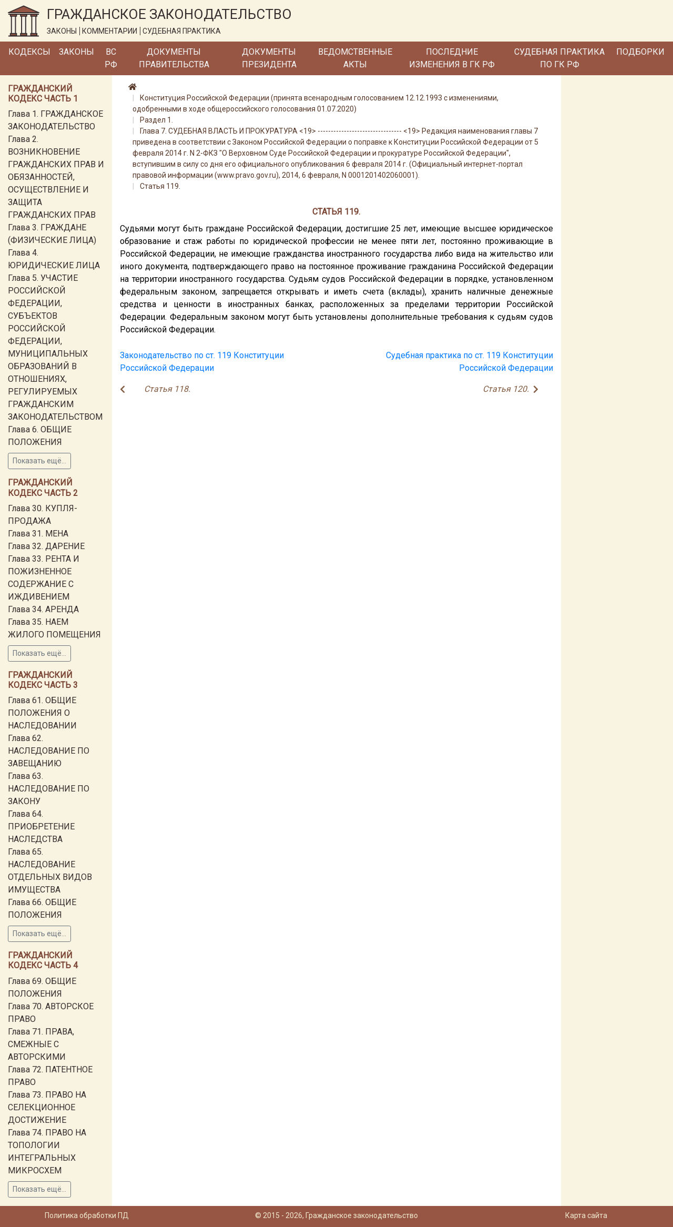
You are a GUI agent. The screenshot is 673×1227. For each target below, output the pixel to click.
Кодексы (29, 52)
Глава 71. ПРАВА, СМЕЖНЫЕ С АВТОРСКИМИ (41, 1044)
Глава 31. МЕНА (38, 534)
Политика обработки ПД (87, 1215)
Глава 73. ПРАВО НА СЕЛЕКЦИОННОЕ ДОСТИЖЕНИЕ (47, 1107)
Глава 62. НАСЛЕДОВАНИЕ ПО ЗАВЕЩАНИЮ (48, 750)
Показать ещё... (39, 461)
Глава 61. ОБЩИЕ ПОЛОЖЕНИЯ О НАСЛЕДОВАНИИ (42, 713)
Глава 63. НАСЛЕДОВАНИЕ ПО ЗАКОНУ (48, 788)
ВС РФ (111, 58)
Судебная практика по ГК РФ (559, 58)
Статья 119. (160, 186)
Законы (76, 52)
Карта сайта (586, 1215)
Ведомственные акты (355, 58)
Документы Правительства (174, 58)
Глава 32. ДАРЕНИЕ (46, 546)
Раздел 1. (156, 120)
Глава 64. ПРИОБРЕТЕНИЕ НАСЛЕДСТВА (41, 826)
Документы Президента (269, 58)
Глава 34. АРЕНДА (43, 609)
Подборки (640, 52)
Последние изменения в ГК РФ (452, 58)
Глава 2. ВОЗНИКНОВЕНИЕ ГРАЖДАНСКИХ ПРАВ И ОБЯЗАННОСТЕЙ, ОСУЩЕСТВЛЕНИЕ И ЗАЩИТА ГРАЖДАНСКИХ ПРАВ (56, 177)
